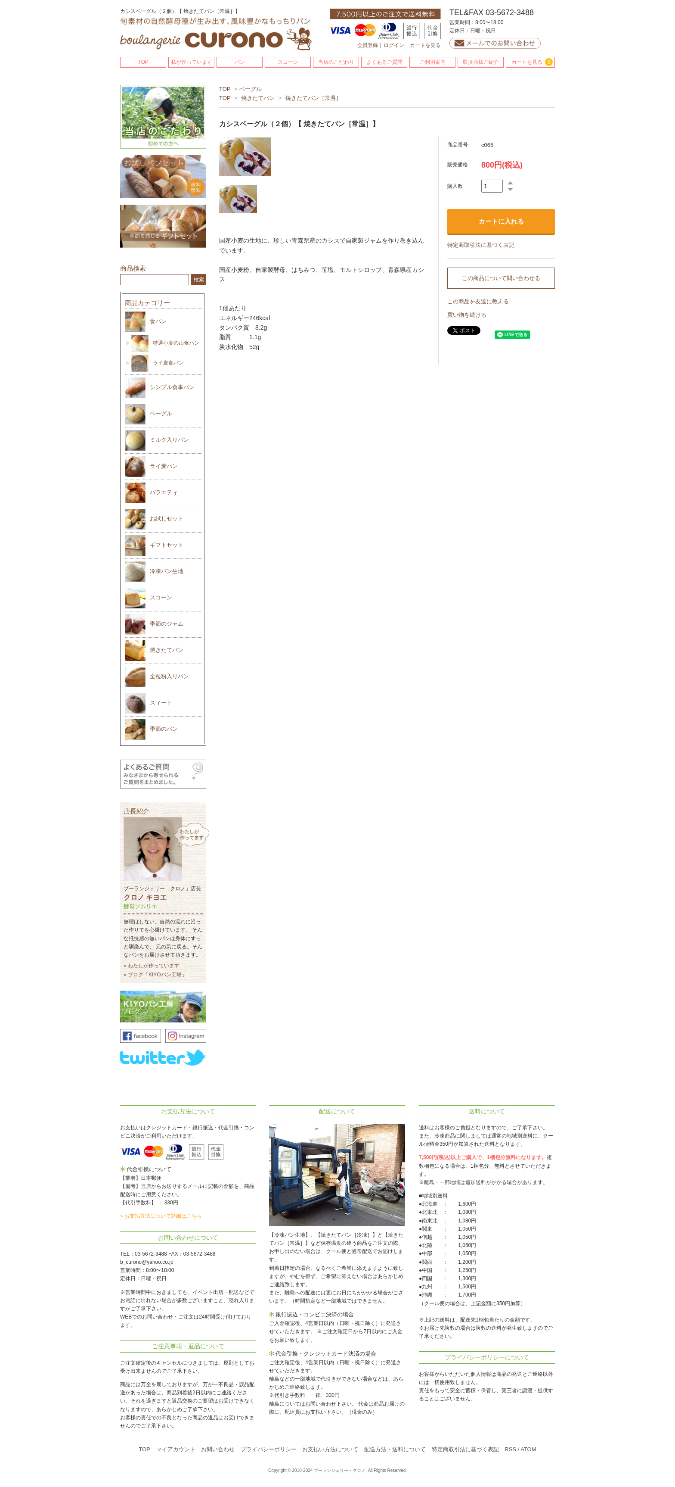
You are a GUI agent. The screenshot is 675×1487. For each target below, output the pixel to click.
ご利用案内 (433, 62)
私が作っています (191, 62)
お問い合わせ (218, 1449)
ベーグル (250, 89)
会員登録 (367, 45)
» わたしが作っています (152, 966)
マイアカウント (175, 1449)
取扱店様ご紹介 (481, 62)
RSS (510, 1449)
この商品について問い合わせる (501, 278)
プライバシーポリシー (269, 1449)
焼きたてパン (258, 98)
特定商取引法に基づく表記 (480, 245)
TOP (143, 62)
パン (240, 62)
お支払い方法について (330, 1449)
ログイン (394, 45)
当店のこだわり (336, 62)
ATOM (528, 1449)
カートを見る (425, 45)
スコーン (288, 62)
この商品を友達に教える (478, 301)
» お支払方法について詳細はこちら (161, 1216)
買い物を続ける (466, 315)
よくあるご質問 (384, 62)
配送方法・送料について (395, 1449)
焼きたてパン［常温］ (313, 98)
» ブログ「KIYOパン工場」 (155, 975)
